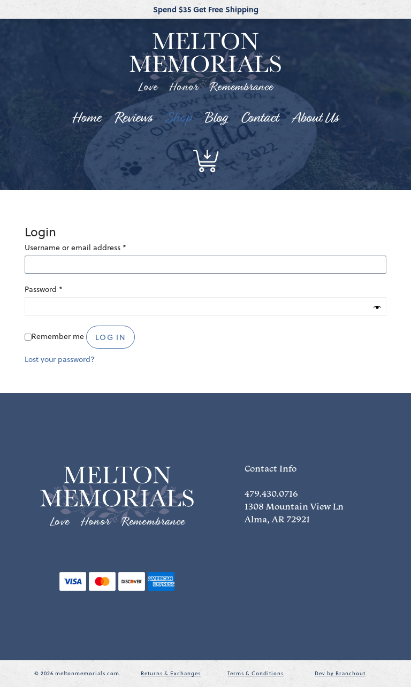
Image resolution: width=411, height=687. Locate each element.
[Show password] (377, 308)
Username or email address (75, 247)
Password (44, 289)
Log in (110, 337)
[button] (205, 161)
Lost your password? (60, 359)
